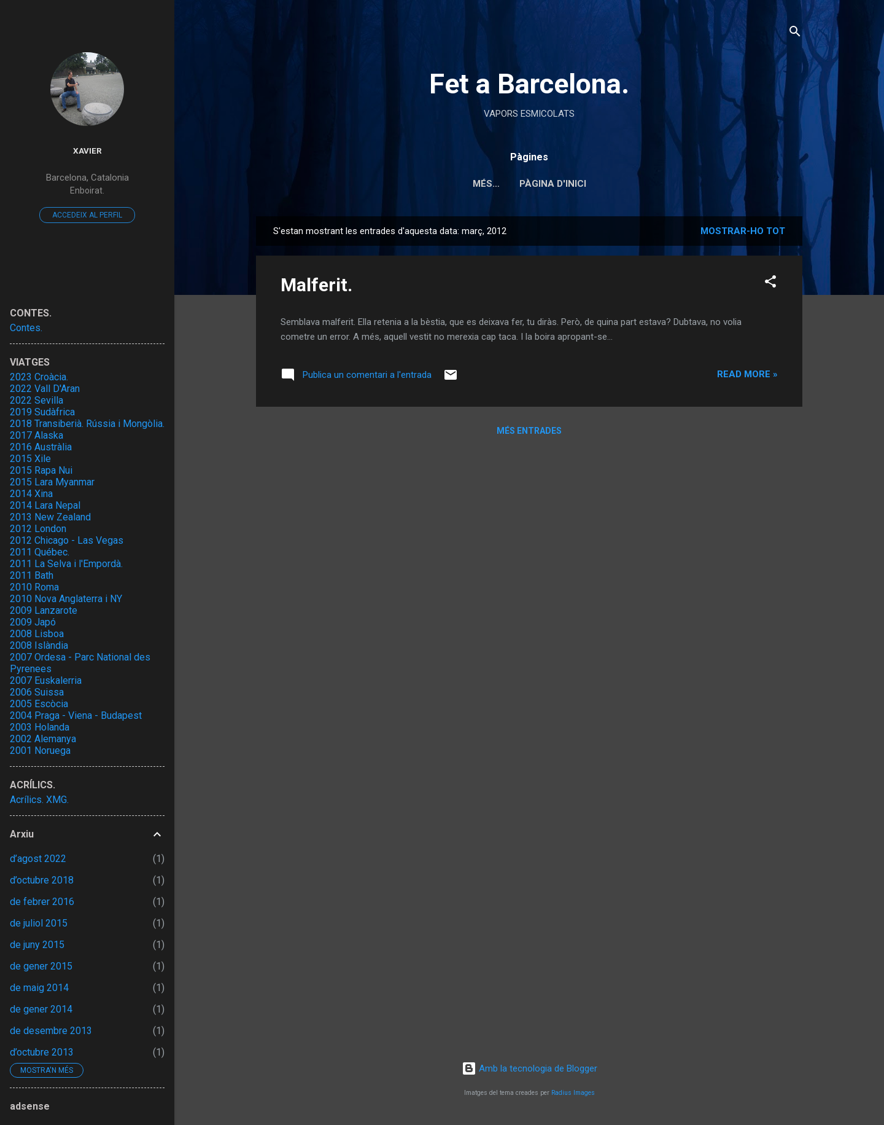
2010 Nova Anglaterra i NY (66, 599)
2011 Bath (31, 575)
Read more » (747, 374)
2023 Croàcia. (39, 377)
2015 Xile (30, 459)
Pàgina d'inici (529, 183)
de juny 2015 (37, 945)
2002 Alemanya (43, 739)
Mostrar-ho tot (742, 231)
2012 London (38, 529)
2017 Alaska (36, 435)
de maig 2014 (39, 988)
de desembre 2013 (51, 1031)
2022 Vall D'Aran (45, 388)
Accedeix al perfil (87, 215)
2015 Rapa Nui (41, 470)
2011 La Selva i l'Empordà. (66, 564)
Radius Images (573, 1093)
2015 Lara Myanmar (52, 482)
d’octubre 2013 (42, 1052)
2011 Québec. (39, 552)
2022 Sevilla (36, 400)
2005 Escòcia (39, 704)
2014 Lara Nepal (45, 505)
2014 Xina (31, 494)
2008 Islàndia (39, 645)
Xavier (87, 150)
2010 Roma (34, 587)
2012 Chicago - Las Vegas (66, 540)
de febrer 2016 (42, 901)
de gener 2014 (41, 1009)
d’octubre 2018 (42, 880)
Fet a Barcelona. (529, 84)
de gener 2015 (41, 966)
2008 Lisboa (37, 634)
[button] (770, 283)
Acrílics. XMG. (39, 800)
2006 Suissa (37, 692)
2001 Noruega (40, 750)
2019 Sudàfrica (42, 412)
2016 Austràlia (41, 447)
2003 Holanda (39, 727)
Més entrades (529, 431)
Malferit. (316, 285)
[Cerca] (795, 33)
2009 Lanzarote (43, 610)
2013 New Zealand (50, 517)
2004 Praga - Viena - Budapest (76, 715)
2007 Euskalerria (46, 680)
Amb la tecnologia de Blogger (529, 1068)
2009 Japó (33, 622)
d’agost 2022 (38, 858)
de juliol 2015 (39, 923)
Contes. (26, 328)
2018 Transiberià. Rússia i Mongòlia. (87, 423)
